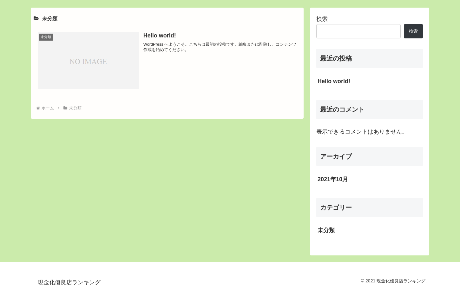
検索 (322, 19)
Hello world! (334, 81)
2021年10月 (333, 179)
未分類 (326, 230)
